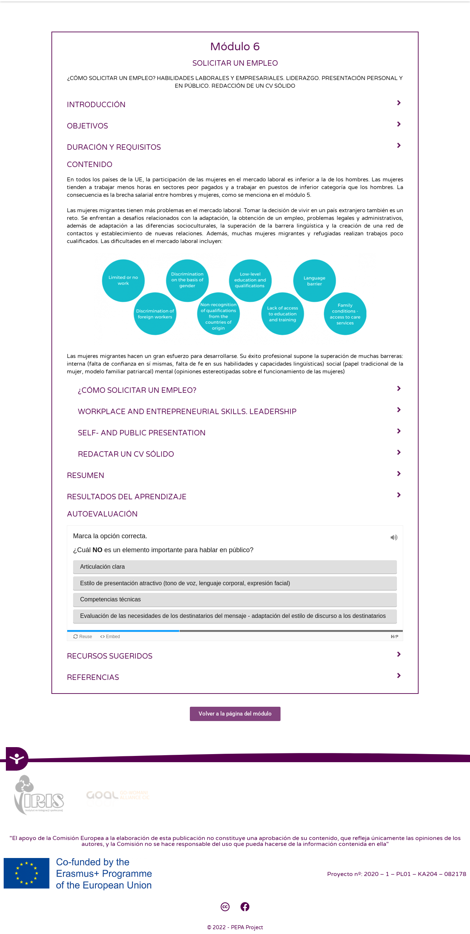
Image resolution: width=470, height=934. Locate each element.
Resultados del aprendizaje (127, 497)
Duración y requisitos (114, 147)
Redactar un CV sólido (126, 454)
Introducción (96, 105)
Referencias (93, 677)
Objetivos (87, 126)
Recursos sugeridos (109, 656)
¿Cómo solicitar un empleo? (137, 390)
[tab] (235, 104)
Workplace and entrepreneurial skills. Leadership (187, 412)
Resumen (85, 475)
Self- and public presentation (142, 433)
